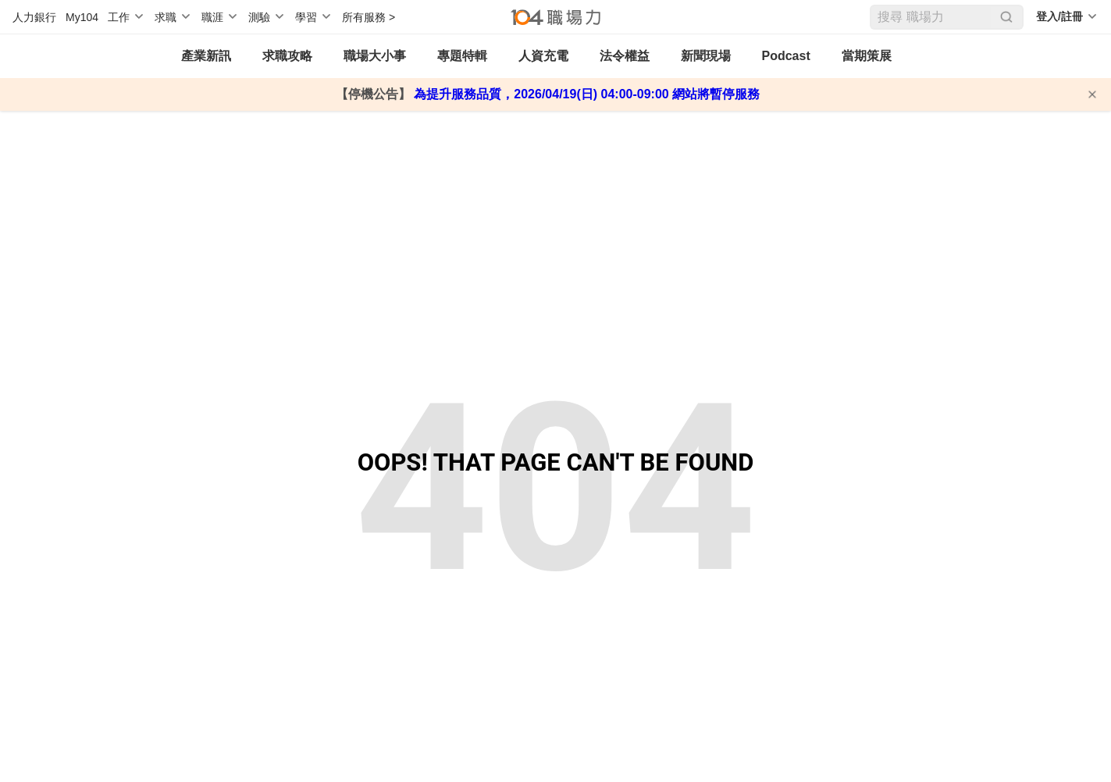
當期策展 (867, 55)
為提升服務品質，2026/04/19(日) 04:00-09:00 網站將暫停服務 (585, 94)
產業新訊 (206, 55)
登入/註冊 (1059, 16)
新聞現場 (706, 55)
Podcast (786, 55)
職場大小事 (375, 55)
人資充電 (543, 55)
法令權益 (625, 55)
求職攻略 (287, 55)
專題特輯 (462, 55)
